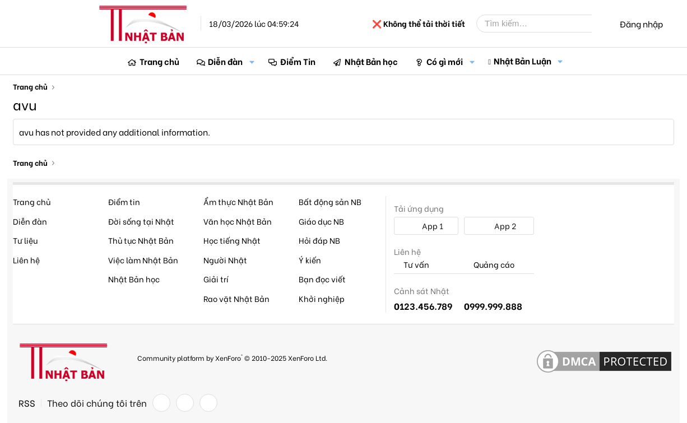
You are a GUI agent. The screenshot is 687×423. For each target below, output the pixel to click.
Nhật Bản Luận (522, 60)
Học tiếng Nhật (232, 240)
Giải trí (216, 279)
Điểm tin (124, 201)
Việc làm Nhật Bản (143, 260)
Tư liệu (25, 240)
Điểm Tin (297, 61)
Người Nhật (225, 260)
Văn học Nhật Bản (237, 221)
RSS (26, 403)
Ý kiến (310, 260)
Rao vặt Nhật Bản (236, 298)
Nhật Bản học (371, 61)
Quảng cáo (489, 264)
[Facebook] (161, 403)
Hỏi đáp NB (319, 240)
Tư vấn (411, 264)
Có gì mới (444, 61)
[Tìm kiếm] (542, 23)
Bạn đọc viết (322, 279)
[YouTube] (208, 403)
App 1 (426, 225)
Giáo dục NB (321, 221)
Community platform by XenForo (232, 357)
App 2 (499, 225)
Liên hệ (26, 260)
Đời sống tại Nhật (141, 221)
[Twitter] (185, 403)
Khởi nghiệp (322, 298)
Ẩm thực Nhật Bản (238, 201)
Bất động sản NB (330, 201)
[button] (251, 61)
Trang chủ (159, 61)
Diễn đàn (225, 61)
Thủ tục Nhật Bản (141, 240)
